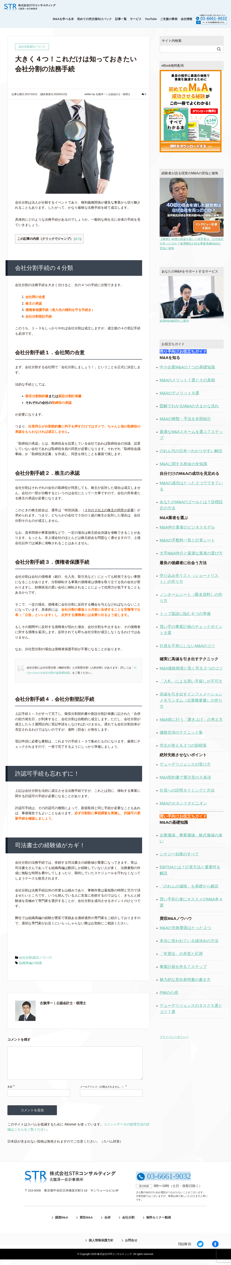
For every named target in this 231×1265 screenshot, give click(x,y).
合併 (107, 1222)
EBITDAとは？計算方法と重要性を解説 (190, 870)
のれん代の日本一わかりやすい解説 (191, 451)
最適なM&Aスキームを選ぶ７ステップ (191, 435)
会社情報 (186, 19)
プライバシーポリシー (174, 1037)
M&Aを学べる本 (63, 19)
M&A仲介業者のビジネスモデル (187, 527)
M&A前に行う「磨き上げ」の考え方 (191, 719)
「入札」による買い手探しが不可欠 (191, 681)
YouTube (151, 19)
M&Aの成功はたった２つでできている (191, 486)
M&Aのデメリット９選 (179, 393)
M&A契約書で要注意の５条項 (185, 777)
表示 (77, 238)
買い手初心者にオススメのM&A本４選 (191, 902)
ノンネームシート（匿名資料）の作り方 (191, 597)
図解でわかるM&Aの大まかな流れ (189, 406)
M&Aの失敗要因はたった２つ (185, 928)
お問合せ (131, 1246)
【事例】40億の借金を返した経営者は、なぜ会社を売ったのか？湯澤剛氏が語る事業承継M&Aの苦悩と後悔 (192, 214)
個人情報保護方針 (99, 1246)
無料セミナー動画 (161, 1222)
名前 (9, 1093)
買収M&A (83, 1222)
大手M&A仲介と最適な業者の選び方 (191, 553)
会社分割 (129, 1222)
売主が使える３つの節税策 (183, 745)
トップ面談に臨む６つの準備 (185, 614)
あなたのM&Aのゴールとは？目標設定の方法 (191, 505)
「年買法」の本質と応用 (181, 954)
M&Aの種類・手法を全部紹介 (185, 419)
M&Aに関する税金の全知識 (183, 464)
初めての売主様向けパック (94, 19)
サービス (135, 19)
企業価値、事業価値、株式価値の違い (191, 838)
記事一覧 (121, 19)
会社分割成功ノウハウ (35, 957)
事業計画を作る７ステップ (183, 966)
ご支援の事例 (168, 19)
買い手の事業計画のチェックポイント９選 (191, 629)
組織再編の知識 (30, 963)
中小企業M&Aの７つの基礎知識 (187, 367)
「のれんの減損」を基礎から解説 (189, 886)
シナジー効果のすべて (179, 854)
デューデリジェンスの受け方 (185, 764)
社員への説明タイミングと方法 (187, 790)
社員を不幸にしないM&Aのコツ (187, 646)
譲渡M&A (56, 1222)
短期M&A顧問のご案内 (192, 299)
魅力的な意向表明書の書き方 (185, 979)
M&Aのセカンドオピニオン (183, 803)
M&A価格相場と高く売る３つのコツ (191, 668)
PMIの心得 (169, 992)
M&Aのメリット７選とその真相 (187, 380)
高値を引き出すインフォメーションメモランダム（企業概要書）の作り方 (191, 700)
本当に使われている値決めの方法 (189, 941)
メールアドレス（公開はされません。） (102, 1093)
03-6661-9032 (168, 1181)
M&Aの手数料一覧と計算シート (187, 540)
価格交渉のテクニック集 (181, 732)
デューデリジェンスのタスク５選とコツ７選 (191, 1008)
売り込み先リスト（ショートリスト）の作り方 (189, 578)
